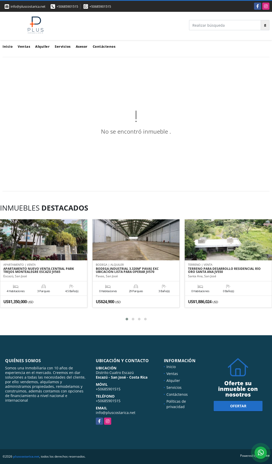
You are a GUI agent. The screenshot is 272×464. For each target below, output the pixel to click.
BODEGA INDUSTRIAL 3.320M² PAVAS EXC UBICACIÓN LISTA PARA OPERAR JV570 (127, 271)
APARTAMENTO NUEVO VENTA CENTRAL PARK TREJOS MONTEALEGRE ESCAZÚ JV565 (38, 271)
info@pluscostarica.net (115, 412)
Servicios (63, 46)
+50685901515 (67, 6)
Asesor (82, 46)
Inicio (8, 46)
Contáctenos (104, 46)
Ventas (24, 46)
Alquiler (42, 46)
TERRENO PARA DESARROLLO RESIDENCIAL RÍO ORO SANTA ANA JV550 (224, 271)
